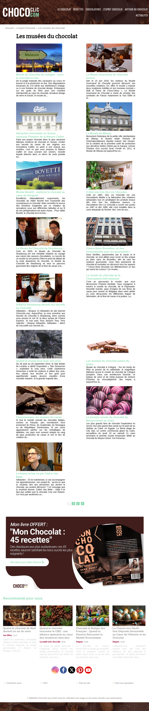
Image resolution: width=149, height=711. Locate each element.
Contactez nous (12, 692)
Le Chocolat (64, 9)
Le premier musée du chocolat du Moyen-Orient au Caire (110, 427)
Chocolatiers (93, 9)
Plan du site (83, 692)
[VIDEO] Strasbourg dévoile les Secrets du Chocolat (39, 313)
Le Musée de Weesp (100, 133)
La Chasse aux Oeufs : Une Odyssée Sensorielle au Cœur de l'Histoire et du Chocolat (127, 642)
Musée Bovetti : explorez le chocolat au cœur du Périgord (38, 197)
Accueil (8, 28)
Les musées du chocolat (40, 28)
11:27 (13, 646)
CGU (44, 692)
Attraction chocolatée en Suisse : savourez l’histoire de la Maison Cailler (40, 136)
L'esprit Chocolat (113, 9)
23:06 (85, 652)
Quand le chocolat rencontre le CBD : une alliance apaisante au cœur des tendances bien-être (56, 642)
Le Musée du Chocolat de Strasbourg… (34, 253)
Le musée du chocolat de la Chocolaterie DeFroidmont (106, 284)
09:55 (61, 649)
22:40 (121, 649)
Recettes (78, 9)
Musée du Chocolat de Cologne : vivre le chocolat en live (40, 75)
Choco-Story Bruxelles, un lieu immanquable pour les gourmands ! (108, 255)
